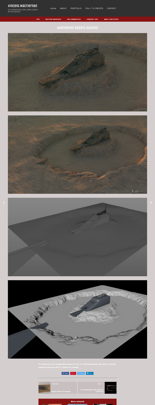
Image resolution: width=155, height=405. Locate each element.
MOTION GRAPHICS (53, 19)
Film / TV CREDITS (94, 8)
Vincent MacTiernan (22, 6)
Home (53, 8)
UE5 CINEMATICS (74, 19)
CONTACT (111, 8)
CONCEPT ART (92, 19)
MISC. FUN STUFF (111, 19)
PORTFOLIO (76, 8)
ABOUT (63, 8)
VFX (38, 19)
